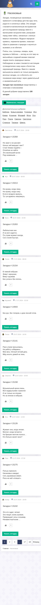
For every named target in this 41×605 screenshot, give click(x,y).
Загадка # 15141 (10, 341)
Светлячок (27, 119)
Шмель (22, 123)
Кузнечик (12, 115)
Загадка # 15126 (10, 423)
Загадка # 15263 (10, 224)
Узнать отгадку (10, 169)
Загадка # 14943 (10, 307)
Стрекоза (6, 123)
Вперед (36, 542)
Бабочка (6, 112)
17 (25, 542)
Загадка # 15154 (10, 265)
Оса (34, 115)
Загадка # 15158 (10, 382)
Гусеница (28, 112)
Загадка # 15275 (10, 465)
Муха (29, 115)
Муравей (21, 115)
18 (30, 542)
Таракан (15, 123)
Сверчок (18, 119)
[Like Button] (5, 161)
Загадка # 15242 (10, 506)
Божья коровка (17, 112)
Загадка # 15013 (10, 183)
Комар (5, 115)
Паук (4, 119)
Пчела (10, 119)
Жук (35, 112)
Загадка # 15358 (10, 137)
